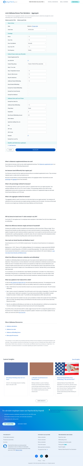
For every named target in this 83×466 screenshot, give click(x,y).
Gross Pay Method (12, 43)
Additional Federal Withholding (14, 81)
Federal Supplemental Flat (13, 57)
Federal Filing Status (12, 64)
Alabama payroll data (21, 20)
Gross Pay (10, 40)
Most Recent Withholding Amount (15, 115)
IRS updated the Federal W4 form (18, 282)
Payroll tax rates (62, 437)
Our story (5, 442)
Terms (44, 460)
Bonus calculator (42, 442)
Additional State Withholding (14, 105)
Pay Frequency (11, 50)
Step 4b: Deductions (12, 77)
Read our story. (19, 450)
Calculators (37, 2)
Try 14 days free (8, 424)
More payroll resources (12, 335)
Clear (10, 149)
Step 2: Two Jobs (11, 67)
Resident (10, 135)
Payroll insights (61, 447)
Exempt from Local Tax (13, 139)
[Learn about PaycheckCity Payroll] (65, 418)
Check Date (10, 29)
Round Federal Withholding (13, 84)
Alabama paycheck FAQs (10, 20)
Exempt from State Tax (13, 101)
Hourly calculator (42, 439)
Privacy (39, 460)
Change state (35, 26)
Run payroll (75, 1)
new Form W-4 (22, 312)
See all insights (76, 359)
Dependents (10, 111)
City (9, 125)
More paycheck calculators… (44, 447)
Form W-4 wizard (42, 444)
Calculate (35, 149)
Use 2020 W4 (11, 60)
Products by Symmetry (8, 439)
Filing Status (10, 108)
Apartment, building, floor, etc (14, 122)
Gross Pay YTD (11, 46)
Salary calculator (42, 437)
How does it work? (22, 423)
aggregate (14, 179)
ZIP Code (10, 128)
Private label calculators (8, 437)
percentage (7, 179)
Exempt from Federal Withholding (15, 87)
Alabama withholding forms (13, 332)
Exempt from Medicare (13, 94)
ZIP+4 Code (10, 132)
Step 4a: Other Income (12, 74)
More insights (41, 400)
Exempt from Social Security (14, 91)
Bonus (9, 36)
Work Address (11, 118)
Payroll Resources (53, 1)
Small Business (64, 1)
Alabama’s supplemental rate (46, 164)
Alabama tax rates (11, 329)
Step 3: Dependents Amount (14, 70)
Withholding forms (62, 439)
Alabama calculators (12, 326)
